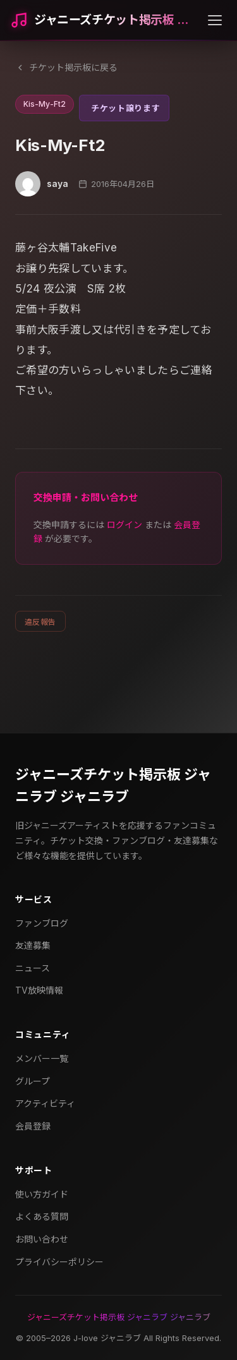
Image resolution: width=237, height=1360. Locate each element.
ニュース (32, 968)
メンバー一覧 (41, 1058)
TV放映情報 (39, 990)
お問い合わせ (41, 1239)
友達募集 (33, 945)
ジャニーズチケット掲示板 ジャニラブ (116, 20)
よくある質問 (41, 1216)
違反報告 (40, 622)
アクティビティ (45, 1103)
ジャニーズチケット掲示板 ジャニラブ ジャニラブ (113, 785)
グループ (32, 1081)
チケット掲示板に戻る (66, 67)
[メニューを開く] (215, 20)
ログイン (124, 524)
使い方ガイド (41, 1194)
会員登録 (33, 1126)
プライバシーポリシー (59, 1261)
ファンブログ (41, 923)
